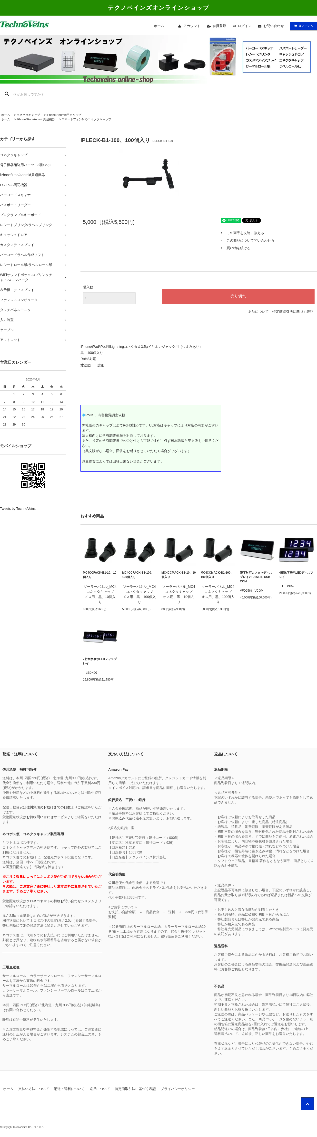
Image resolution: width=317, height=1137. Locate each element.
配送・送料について (69, 1089)
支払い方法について (33, 1089)
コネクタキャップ (28, 115)
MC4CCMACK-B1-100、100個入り (217, 575)
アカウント (191, 26)
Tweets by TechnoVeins (18, 509)
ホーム (159, 26)
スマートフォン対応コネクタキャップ (86, 119)
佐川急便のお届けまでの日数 (48, 807)
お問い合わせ (273, 26)
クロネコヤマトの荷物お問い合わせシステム (60, 901)
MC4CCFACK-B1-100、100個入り (138, 575)
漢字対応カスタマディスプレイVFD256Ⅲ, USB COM (256, 577)
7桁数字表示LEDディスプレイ (100, 661)
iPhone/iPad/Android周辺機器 (36, 119)
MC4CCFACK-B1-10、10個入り (99, 575)
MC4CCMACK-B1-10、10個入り (178, 575)
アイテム (302, 26)
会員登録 (219, 26)
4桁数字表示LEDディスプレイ (296, 575)
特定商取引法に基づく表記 (292, 311)
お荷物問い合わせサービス (46, 817)
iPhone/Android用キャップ (64, 115)
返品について (258, 311)
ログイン (244, 26)
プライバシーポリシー (178, 1089)
